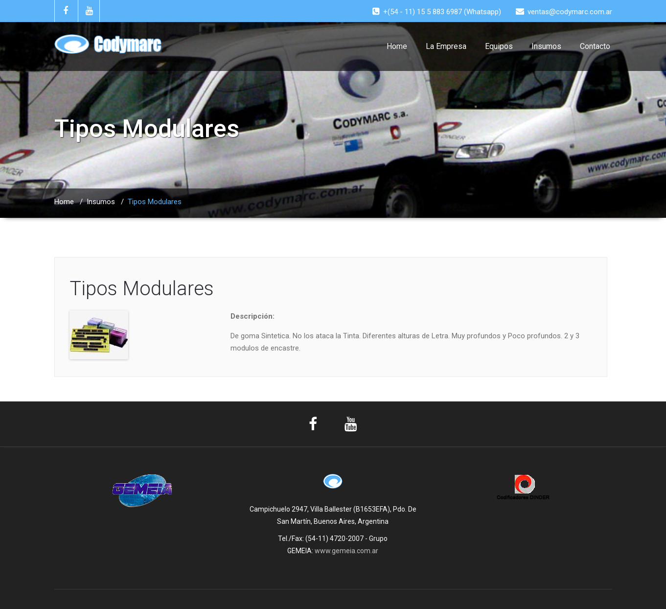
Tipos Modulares (141, 288)
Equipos (499, 46)
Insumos (546, 46)
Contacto (595, 46)
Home (397, 46)
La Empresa (446, 46)
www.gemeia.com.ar (346, 551)
